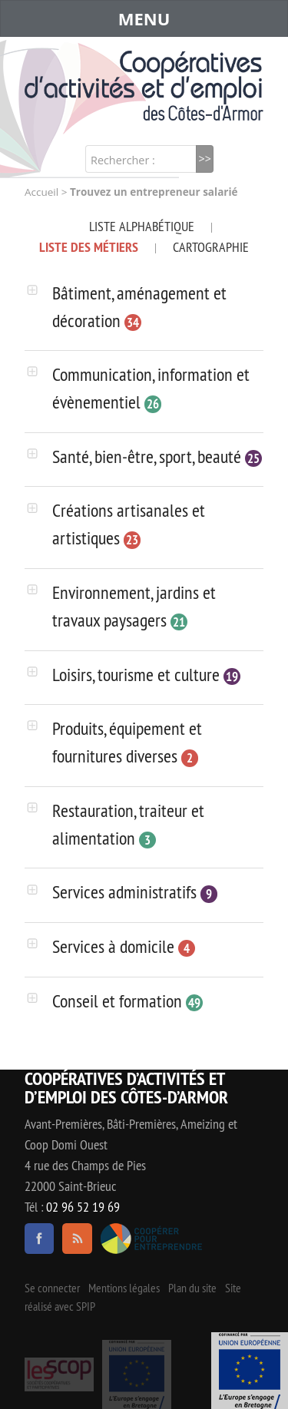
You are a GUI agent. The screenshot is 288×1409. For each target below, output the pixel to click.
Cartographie (211, 247)
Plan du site (192, 1287)
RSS (76, 1238)
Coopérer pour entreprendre (152, 1238)
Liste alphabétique (141, 226)
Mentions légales (124, 1287)
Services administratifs (134, 891)
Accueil (41, 192)
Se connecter (52, 1287)
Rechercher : (123, 160)
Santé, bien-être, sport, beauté (157, 456)
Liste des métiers (88, 247)
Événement (249, 1370)
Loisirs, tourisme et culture (146, 674)
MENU (144, 18)
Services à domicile (123, 946)
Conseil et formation (127, 1000)
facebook (39, 1238)
